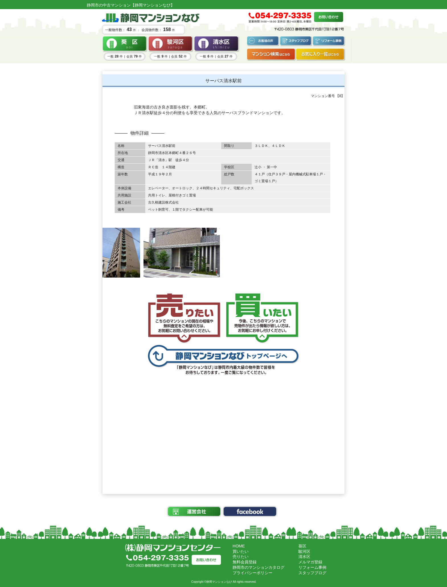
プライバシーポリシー (252, 572)
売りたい (241, 556)
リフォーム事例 (312, 567)
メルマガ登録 (310, 562)
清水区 (304, 556)
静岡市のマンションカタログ (258, 567)
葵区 (302, 546)
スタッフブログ (312, 572)
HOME (239, 546)
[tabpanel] (121, 252)
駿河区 (304, 551)
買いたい (241, 551)
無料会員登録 (245, 562)
